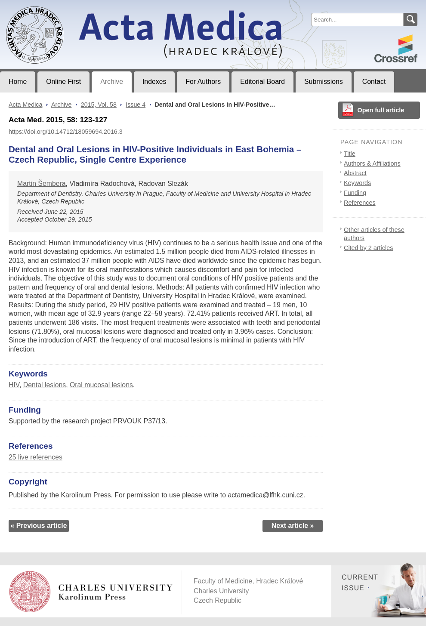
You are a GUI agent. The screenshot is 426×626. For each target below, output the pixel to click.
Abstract (355, 173)
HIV (14, 385)
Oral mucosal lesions (101, 385)
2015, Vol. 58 (99, 104)
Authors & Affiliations (372, 163)
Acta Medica (25, 104)
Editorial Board (262, 81)
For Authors (203, 81)
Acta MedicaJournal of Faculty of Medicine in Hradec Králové (71, 7)
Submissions (323, 81)
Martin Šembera (41, 183)
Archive (111, 81)
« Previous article (38, 525)
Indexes (154, 81)
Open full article (381, 110)
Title (349, 153)
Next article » (293, 525)
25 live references (35, 457)
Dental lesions (44, 385)
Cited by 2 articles (368, 247)
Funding (355, 192)
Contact (374, 81)
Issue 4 (135, 104)
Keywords (357, 182)
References (360, 202)
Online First (63, 81)
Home (18, 81)
